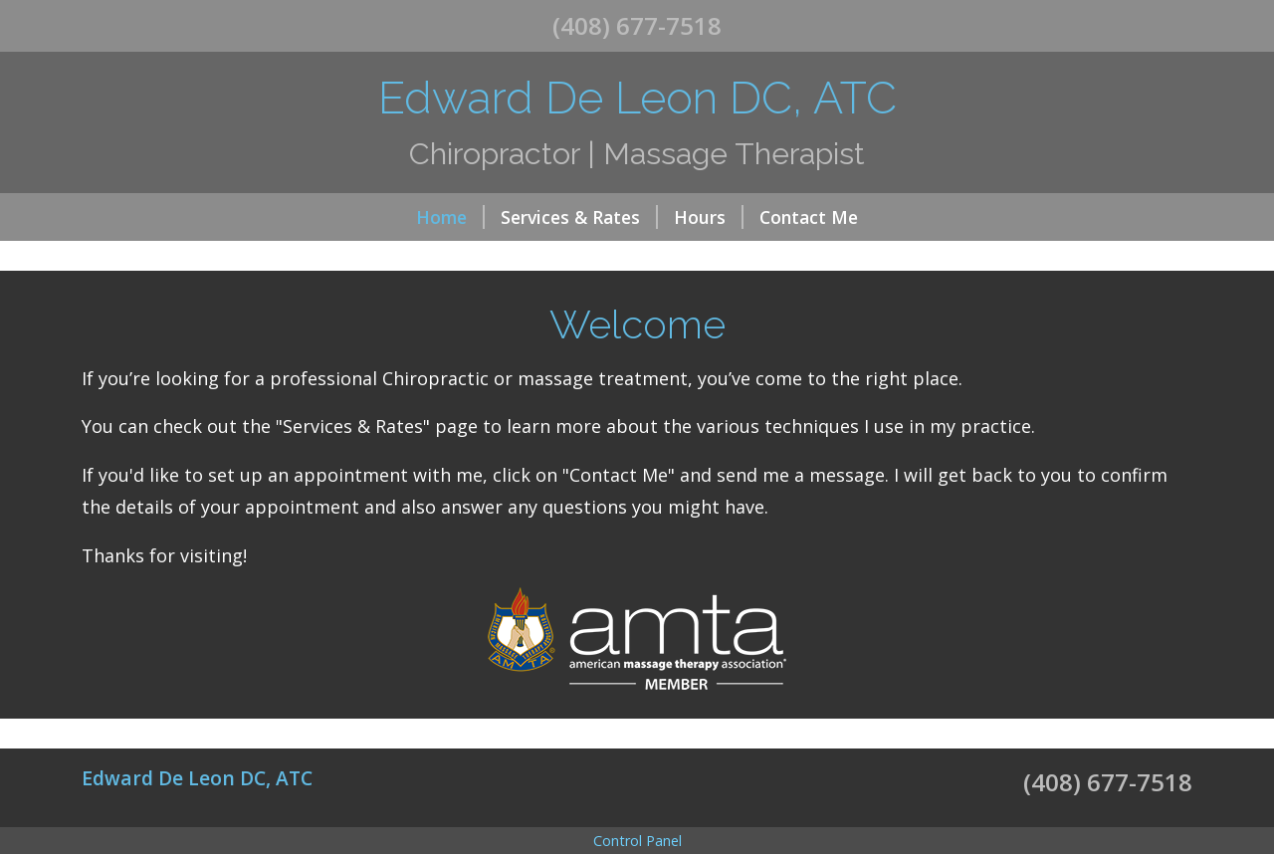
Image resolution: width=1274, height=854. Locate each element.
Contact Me (808, 217)
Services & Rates (579, 217)
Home (450, 217)
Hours (708, 217)
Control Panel (637, 840)
